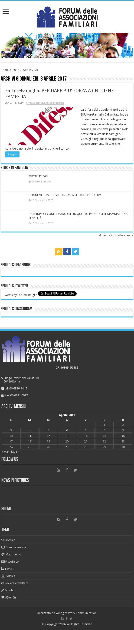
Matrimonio (11, 554)
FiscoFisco (10, 561)
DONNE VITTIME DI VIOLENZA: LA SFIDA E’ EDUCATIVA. (65, 195)
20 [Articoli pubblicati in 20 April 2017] (67, 441)
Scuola (7, 590)
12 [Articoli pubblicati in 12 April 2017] (48, 436)
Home (5, 70)
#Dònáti (8, 597)
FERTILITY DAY (38, 176)
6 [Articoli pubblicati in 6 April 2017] (67, 430)
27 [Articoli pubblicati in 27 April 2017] (67, 447)
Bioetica (8, 540)
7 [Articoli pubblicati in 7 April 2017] (85, 430)
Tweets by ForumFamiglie (20, 295)
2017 (16, 70)
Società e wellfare (14, 583)
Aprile (27, 70)
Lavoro (7, 568)
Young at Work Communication (76, 613)
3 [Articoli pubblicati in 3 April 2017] (11, 430)
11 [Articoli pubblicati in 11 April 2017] (29, 436)
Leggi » (12, 154)
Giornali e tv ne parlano (46, 103)
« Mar (5, 451)
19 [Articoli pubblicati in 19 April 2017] (48, 441)
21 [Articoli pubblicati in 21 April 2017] (85, 441)
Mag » (15, 451)
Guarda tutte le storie (116, 235)
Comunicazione (13, 547)
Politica (8, 576)
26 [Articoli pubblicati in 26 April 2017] (48, 447)
